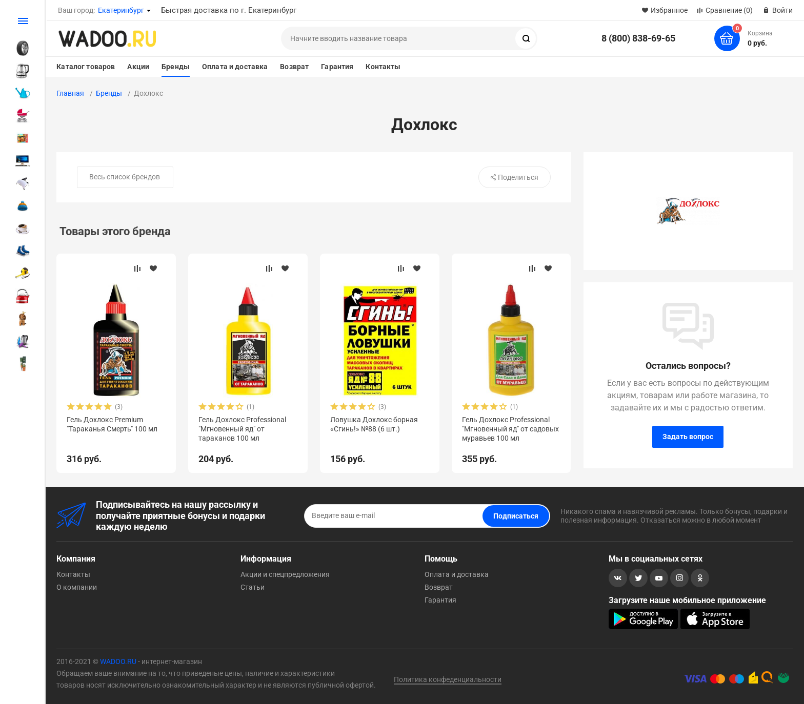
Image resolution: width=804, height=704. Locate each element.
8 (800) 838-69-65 (638, 38)
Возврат (294, 67)
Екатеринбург (121, 10)
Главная (70, 93)
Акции (138, 67)
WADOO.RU (118, 661)
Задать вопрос (687, 436)
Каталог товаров (85, 67)
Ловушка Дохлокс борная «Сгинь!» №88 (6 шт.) (374, 424)
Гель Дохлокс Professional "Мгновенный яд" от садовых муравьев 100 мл (510, 429)
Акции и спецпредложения (285, 574)
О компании (76, 587)
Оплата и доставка (235, 67)
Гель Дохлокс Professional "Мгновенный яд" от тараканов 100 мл (242, 429)
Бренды (176, 67)
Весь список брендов (124, 177)
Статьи (252, 587)
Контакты (383, 67)
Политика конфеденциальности (447, 679)
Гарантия (337, 67)
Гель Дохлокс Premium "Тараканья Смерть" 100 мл (112, 424)
